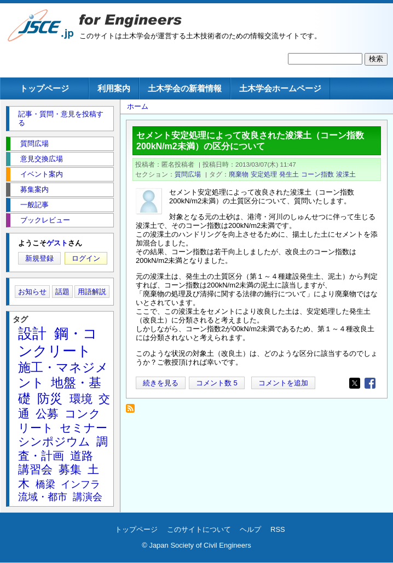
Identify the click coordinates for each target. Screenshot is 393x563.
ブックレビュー (45, 220)
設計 (32, 333)
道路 (81, 455)
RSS (277, 529)
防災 (49, 398)
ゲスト (57, 243)
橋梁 (45, 484)
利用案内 (113, 88)
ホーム (137, 106)
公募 (47, 413)
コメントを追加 (283, 383)
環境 (81, 398)
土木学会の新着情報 (185, 88)
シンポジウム (54, 441)
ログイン (86, 258)
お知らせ (32, 292)
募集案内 (34, 189)
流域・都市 (42, 496)
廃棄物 (238, 174)
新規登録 (39, 258)
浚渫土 (346, 174)
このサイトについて (199, 529)
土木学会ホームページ (280, 88)
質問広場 (188, 174)
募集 (70, 469)
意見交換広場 (41, 159)
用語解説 (92, 292)
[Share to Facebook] (370, 383)
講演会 (87, 496)
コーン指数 (317, 174)
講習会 (35, 469)
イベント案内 (41, 174)
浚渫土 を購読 (133, 411)
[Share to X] (354, 383)
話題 (62, 292)
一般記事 (34, 205)
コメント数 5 (217, 383)
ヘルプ (250, 529)
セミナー (83, 427)
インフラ (80, 484)
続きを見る (160, 383)
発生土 (289, 174)
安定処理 (264, 174)
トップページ (44, 88)
